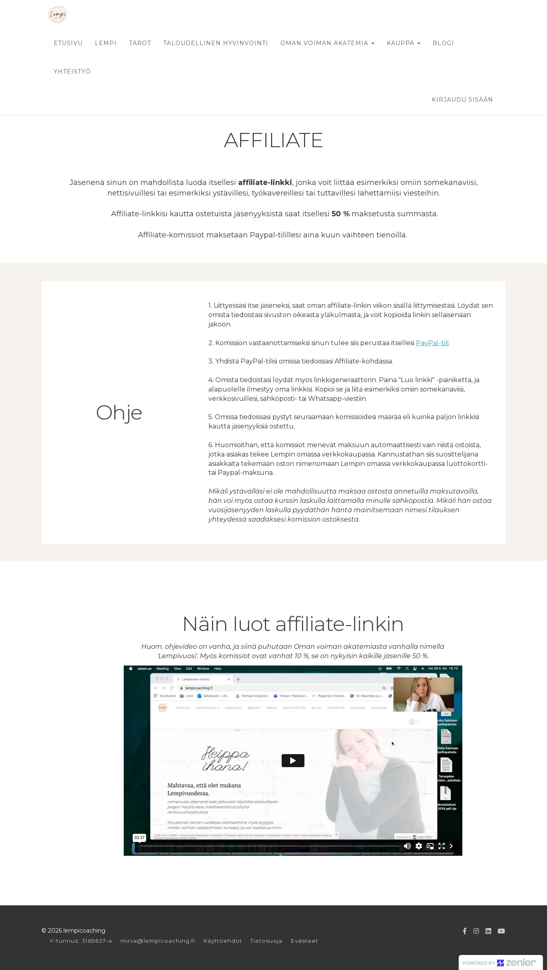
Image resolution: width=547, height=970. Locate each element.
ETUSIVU (68, 43)
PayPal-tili (432, 343)
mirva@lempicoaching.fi (157, 940)
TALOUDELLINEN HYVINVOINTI (215, 43)
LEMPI (106, 43)
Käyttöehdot (222, 940)
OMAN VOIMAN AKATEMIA (327, 43)
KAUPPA (403, 43)
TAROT (140, 43)
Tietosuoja (266, 940)
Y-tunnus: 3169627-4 (81, 940)
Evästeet (304, 940)
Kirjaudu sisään (462, 99)
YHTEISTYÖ (72, 71)
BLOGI (443, 43)
